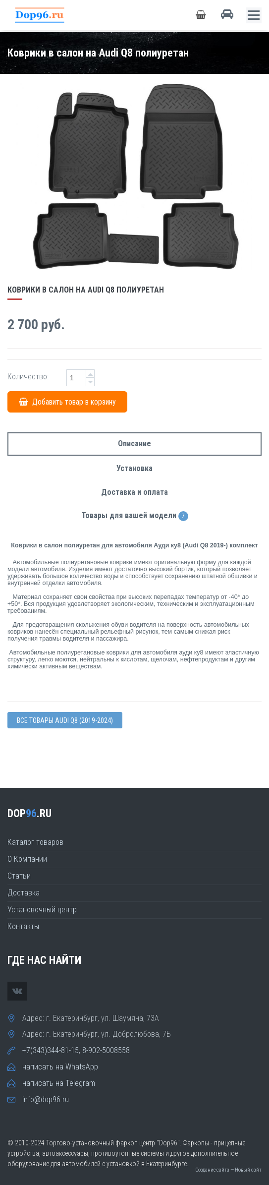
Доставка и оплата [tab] (134, 492)
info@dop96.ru (45, 1099)
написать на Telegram (58, 1083)
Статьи (19, 876)
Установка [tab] (134, 468)
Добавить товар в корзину (67, 402)
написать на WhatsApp (60, 1066)
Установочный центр (42, 909)
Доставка (23, 892)
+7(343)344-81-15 (50, 1050)
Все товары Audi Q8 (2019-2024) (65, 720)
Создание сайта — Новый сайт (228, 1170)
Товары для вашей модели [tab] (134, 516)
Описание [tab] (134, 443)
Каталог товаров (35, 842)
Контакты (23, 926)
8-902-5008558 (106, 1050)
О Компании (27, 859)
